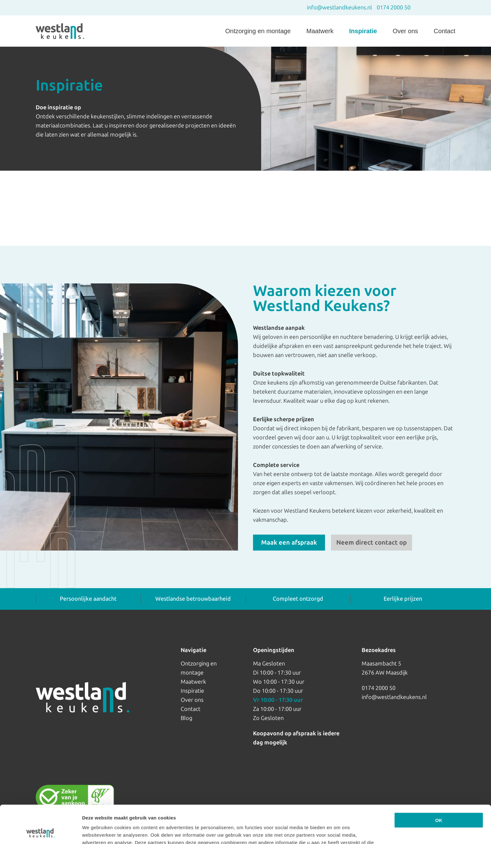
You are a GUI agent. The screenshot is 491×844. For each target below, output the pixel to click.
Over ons (405, 31)
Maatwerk (319, 31)
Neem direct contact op (371, 542)
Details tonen (97, 831)
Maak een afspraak (289, 542)
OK (438, 784)
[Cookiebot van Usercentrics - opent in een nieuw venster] (40, 831)
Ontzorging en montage (258, 31)
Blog (186, 718)
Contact (444, 31)
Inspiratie (363, 31)
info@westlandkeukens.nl (339, 7)
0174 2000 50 (394, 7)
